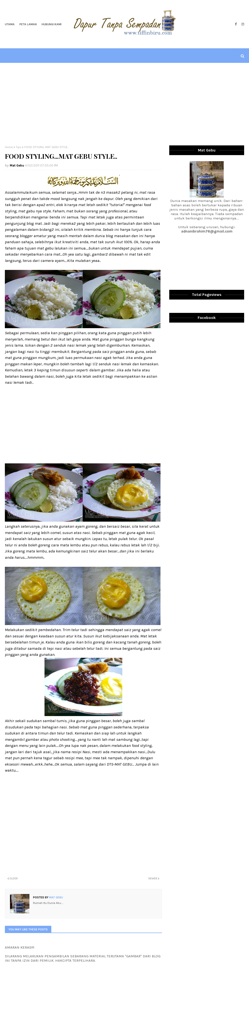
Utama (10, 24)
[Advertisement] (124, 104)
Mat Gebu (17, 165)
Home (9, 147)
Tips (18, 147)
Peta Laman (28, 24)
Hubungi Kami (52, 24)
